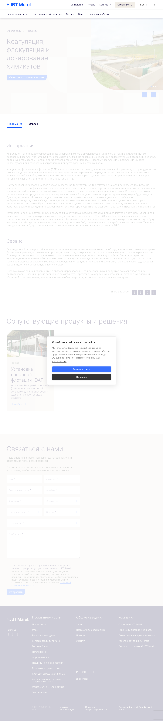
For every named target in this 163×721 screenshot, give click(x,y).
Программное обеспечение (47, 14)
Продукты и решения (18, 14)
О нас (81, 14)
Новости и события (99, 14)
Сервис (70, 14)
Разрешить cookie (66, 373)
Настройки (97, 373)
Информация (14, 124)
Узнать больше (59, 365)
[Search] (154, 4)
